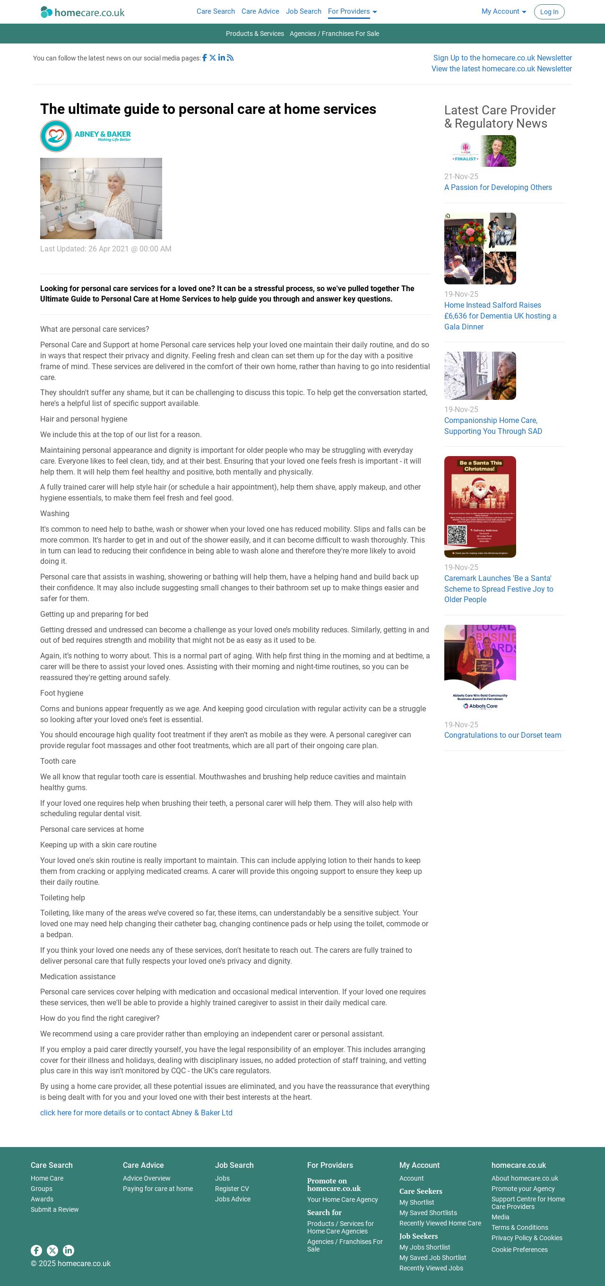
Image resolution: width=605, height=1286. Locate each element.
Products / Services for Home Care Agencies (340, 1227)
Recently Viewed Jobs (431, 1268)
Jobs (222, 1178)
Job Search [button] (234, 1165)
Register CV (232, 1188)
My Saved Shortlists (428, 1213)
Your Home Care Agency (342, 1199)
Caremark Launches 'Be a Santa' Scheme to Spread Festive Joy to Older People (498, 589)
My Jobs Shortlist (424, 1247)
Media (501, 1217)
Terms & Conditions (520, 1227)
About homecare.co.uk (525, 1178)
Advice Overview (147, 1178)
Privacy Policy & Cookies (527, 1238)
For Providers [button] (330, 1165)
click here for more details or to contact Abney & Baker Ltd (136, 1112)
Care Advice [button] (143, 1165)
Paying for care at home (158, 1188)
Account (411, 1178)
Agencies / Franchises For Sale (345, 1245)
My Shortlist (416, 1202)
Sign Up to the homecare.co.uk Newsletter (502, 57)
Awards (42, 1199)
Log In (549, 12)
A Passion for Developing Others (498, 187)
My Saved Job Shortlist (433, 1257)
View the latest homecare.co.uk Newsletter (502, 68)
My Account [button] (419, 1165)
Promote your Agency (523, 1188)
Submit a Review (55, 1209)
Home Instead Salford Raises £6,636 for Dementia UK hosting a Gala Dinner (500, 316)
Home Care (47, 1178)
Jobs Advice (233, 1199)
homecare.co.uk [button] (519, 1165)
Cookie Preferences (520, 1249)
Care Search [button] (52, 1165)
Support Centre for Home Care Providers (528, 1202)
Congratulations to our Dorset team (503, 735)
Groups (41, 1188)
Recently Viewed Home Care (440, 1223)
